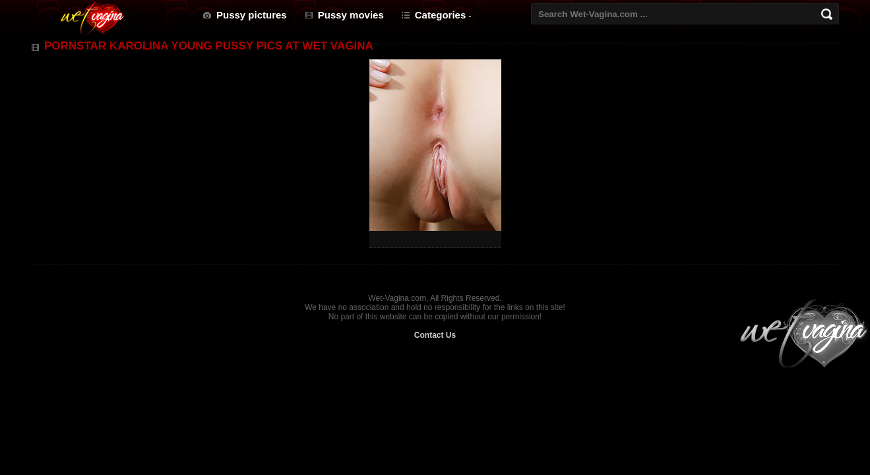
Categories (440, 14)
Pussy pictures (251, 14)
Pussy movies (351, 14)
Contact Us (435, 335)
